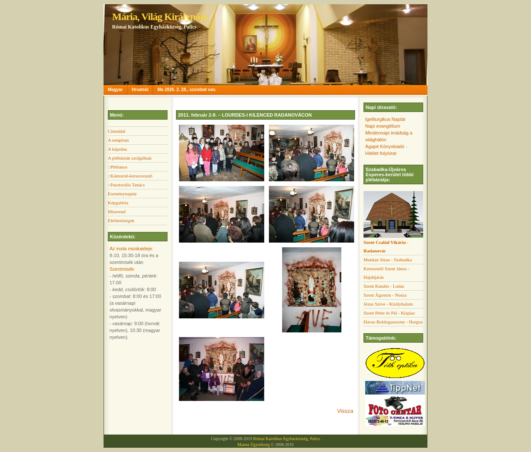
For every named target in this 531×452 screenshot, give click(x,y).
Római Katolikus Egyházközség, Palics (286, 438)
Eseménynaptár (122, 193)
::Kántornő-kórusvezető (130, 175)
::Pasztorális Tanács (126, 184)
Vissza (345, 411)
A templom (118, 140)
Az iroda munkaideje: (131, 248)
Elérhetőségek (121, 220)
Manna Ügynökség (253, 444)
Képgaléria (118, 202)
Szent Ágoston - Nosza (385, 295)
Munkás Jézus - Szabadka (388, 259)
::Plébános (117, 166)
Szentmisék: (122, 269)
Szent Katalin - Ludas (384, 286)
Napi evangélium (382, 126)
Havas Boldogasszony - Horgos (393, 321)
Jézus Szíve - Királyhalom (388, 303)
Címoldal (116, 131)
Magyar (115, 89)
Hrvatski (140, 89)
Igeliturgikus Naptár (385, 119)
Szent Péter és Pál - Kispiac (389, 312)
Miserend (117, 211)
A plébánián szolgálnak (130, 157)
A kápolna (117, 149)
